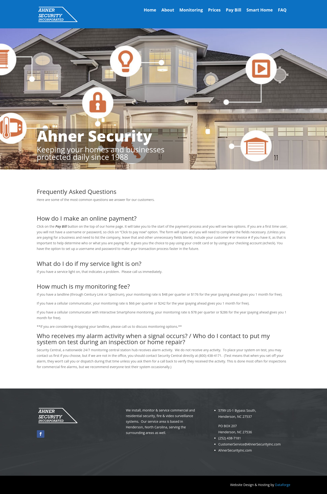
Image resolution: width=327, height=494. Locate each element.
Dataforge (282, 485)
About (167, 10)
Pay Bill (233, 10)
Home (150, 10)
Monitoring (191, 10)
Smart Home (259, 10)
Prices (214, 10)
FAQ (282, 10)
